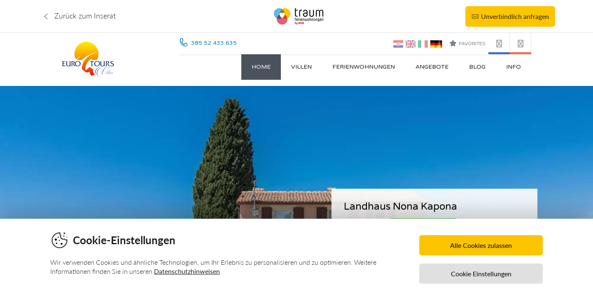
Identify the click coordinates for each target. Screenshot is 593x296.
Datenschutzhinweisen (187, 271)
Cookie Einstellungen (481, 274)
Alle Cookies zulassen (481, 245)
